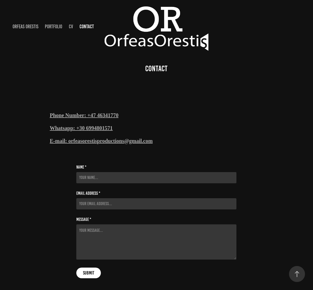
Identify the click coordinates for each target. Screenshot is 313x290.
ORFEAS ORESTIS (25, 26)
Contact (87, 26)
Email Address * (88, 193)
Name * (81, 167)
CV (71, 26)
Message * (83, 219)
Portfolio (53, 26)
